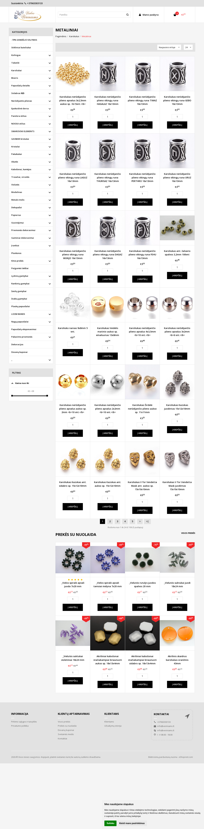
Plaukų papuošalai (20, 306)
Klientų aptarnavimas (74, 714)
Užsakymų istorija (112, 725)
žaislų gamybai (18, 291)
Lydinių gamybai (19, 275)
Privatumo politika (20, 725)
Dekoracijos (17, 344)
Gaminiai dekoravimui (22, 237)
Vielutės (15, 184)
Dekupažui (16, 207)
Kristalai (15, 146)
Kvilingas (16, 55)
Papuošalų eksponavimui (23, 329)
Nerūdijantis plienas (21, 100)
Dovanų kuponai (19, 352)
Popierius (16, 215)
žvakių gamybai (19, 298)
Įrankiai (15, 245)
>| (147, 521)
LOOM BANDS (18, 314)
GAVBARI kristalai (20, 138)
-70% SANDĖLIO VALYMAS (24, 39)
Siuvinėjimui (17, 222)
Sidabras (17, 93)
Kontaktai (62, 738)
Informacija (19, 714)
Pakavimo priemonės (21, 336)
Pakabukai (16, 154)
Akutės (14, 161)
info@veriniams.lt (164, 726)
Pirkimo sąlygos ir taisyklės (24, 721)
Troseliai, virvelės (20, 177)
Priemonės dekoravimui (23, 230)
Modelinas (16, 192)
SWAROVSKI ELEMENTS (22, 131)
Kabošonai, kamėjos (21, 169)
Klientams (111, 714)
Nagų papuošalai (20, 321)
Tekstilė (15, 62)
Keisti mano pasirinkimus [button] (132, 823)
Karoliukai (16, 70)
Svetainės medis (66, 734)
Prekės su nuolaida (67, 725)
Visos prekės (188, 533)
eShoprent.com (186, 757)
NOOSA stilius (18, 123)
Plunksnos (16, 253)
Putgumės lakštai (20, 268)
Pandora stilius (18, 116)
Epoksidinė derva (20, 108)
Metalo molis (17, 199)
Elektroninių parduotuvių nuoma (162, 757)
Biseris (14, 77)
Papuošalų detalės (20, 85)
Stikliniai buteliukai (21, 47)
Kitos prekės (17, 260)
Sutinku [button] (110, 823)
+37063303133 (33, 3)
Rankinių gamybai (20, 283)
